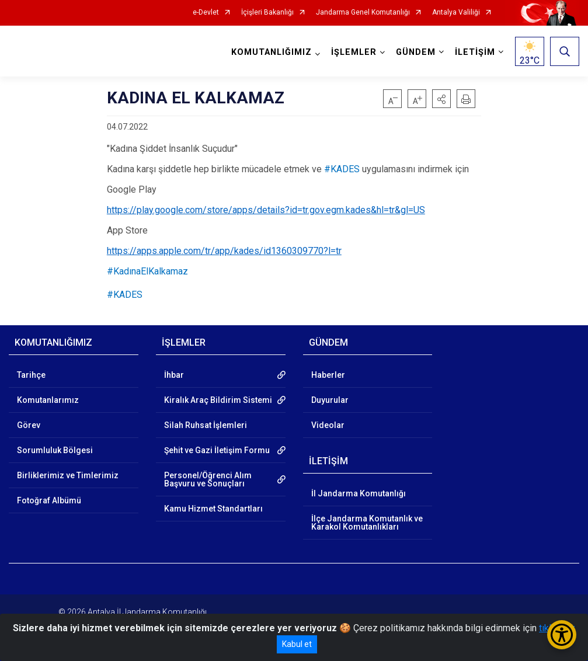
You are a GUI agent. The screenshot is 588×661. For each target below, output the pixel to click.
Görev (28, 425)
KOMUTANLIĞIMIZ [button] (271, 52)
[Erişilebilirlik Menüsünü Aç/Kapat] (561, 634)
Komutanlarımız (48, 400)
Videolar (328, 425)
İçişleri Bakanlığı (267, 12)
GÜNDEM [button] (416, 52)
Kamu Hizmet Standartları (213, 508)
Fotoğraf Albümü (49, 500)
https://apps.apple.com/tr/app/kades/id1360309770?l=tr (224, 250)
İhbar (174, 375)
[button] (441, 98)
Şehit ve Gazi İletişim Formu (217, 450)
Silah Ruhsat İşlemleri (205, 425)
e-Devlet (206, 12)
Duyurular (330, 400)
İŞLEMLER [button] (354, 52)
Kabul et (297, 644)
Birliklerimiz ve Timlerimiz (68, 475)
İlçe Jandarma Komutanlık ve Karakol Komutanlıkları (367, 522)
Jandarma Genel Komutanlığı (363, 12)
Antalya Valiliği (456, 12)
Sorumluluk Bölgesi (55, 450)
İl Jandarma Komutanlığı (358, 493)
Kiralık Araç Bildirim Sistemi (218, 400)
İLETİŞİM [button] (475, 52)
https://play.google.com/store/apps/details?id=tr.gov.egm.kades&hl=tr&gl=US (266, 209)
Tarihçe (31, 375)
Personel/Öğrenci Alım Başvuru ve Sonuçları (208, 479)
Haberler (328, 375)
